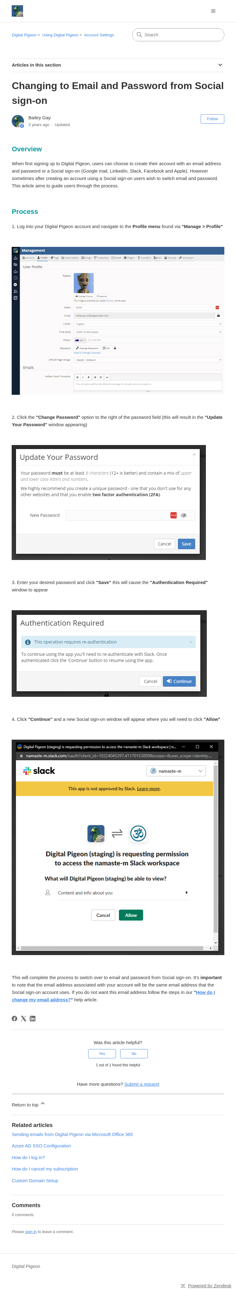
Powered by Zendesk (209, 1285)
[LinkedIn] (32, 1018)
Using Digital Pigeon (60, 35)
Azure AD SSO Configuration (41, 1145)
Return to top (29, 1103)
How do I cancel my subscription (45, 1168)
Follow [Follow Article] (212, 119)
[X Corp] (23, 1018)
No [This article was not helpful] (134, 1054)
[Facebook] (14, 1018)
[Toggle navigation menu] (213, 11)
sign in (31, 1231)
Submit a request (141, 1084)
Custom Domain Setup (35, 1180)
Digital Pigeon (24, 35)
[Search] (178, 35)
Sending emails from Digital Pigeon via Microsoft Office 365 (72, 1134)
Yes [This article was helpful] (102, 1054)
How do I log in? (28, 1157)
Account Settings (99, 35)
